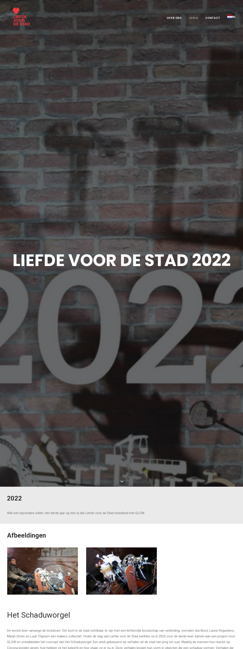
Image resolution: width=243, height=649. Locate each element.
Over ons (174, 18)
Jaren (193, 18)
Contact (212, 18)
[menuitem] (176, 18)
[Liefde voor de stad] (18, 17)
